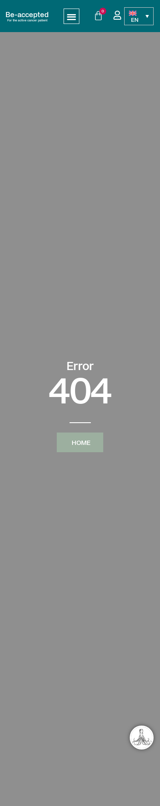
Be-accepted (27, 14)
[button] (71, 16)
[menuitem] (139, 16)
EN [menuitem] (135, 19)
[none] (139, 16)
